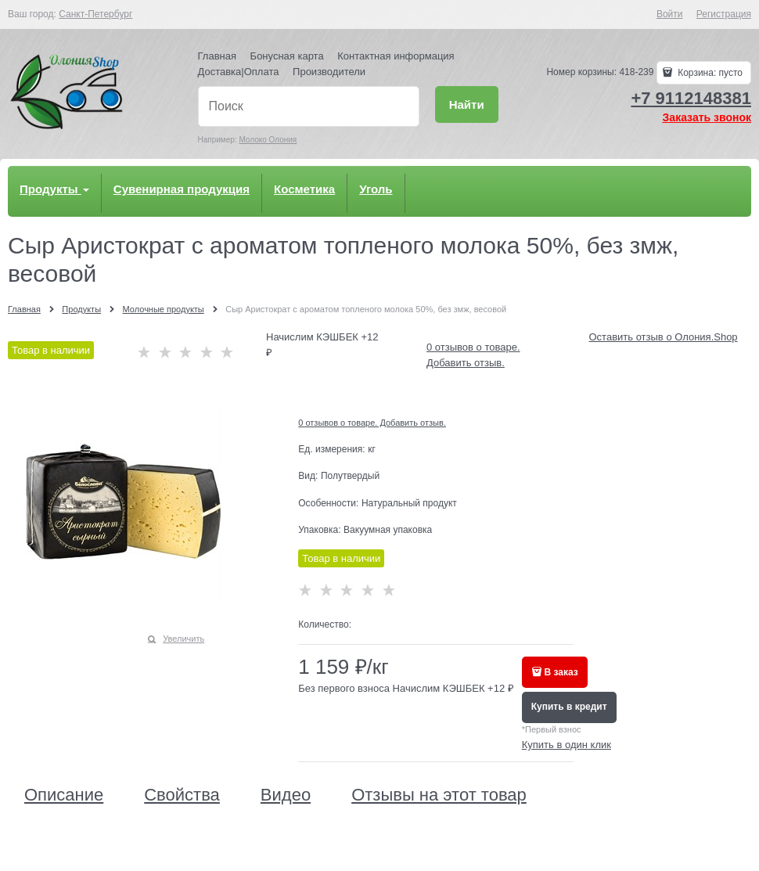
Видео (286, 795)
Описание (63, 795)
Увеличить (183, 638)
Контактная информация (395, 56)
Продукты (54, 189)
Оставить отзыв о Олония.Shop (663, 337)
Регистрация (723, 14)
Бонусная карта (287, 56)
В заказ (561, 672)
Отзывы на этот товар (439, 795)
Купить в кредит (569, 706)
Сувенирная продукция (181, 189)
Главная (217, 56)
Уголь (375, 189)
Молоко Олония (268, 139)
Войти (669, 14)
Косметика (304, 189)
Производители (329, 71)
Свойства (182, 795)
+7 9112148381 (691, 98)
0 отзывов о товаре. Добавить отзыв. (372, 422)
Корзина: (709, 72)
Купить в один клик (566, 744)
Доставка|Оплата (238, 71)
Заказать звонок (707, 117)
